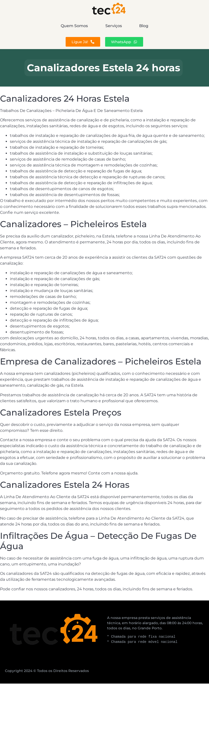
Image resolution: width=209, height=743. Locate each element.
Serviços (113, 25)
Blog (178, 25)
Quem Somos (39, 25)
